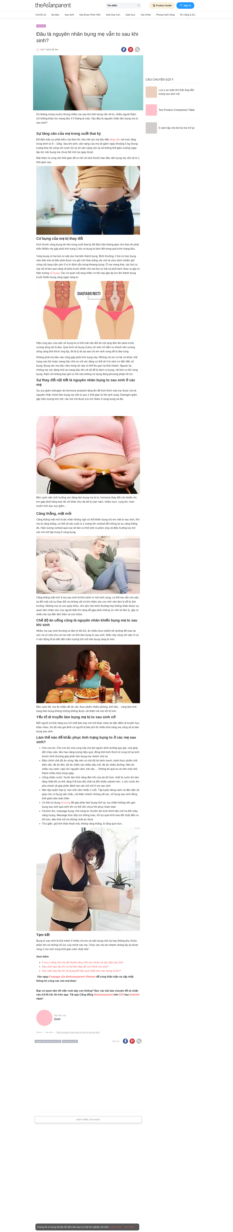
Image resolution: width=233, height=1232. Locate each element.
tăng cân (115, 137)
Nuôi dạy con (107, 14)
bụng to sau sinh (70, 1039)
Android (134, 992)
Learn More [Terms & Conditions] (115, 1227)
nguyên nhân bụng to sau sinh (48, 1039)
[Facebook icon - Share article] (123, 47)
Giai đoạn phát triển (85, 14)
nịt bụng (65, 800)
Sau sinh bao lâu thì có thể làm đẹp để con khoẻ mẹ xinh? (75, 964)
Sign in (185, 5)
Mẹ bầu (54, 14)
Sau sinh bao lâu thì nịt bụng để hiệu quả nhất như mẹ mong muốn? (81, 968)
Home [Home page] (38, 1030)
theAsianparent (103, 992)
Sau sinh (66, 14)
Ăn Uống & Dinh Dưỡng (181, 14)
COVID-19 (40, 14)
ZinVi (57, 1017)
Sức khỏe (137, 14)
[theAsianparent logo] (53, 5)
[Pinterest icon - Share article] (130, 47)
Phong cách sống (155, 14)
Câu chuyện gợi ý (160, 77)
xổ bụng (54, 271)
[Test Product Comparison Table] (170, 108)
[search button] (138, 5)
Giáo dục (123, 14)
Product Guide (162, 5)
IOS (121, 992)
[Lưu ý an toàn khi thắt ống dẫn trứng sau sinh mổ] (172, 90)
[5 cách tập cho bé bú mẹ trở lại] (170, 126)
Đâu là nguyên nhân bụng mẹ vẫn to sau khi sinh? (78, 1030)
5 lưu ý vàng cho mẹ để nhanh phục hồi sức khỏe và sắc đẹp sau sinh (82, 960)
